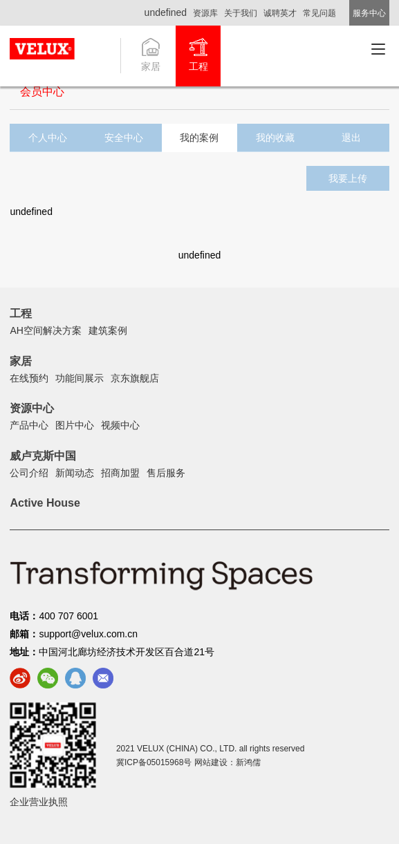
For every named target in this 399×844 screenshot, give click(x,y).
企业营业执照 (39, 801)
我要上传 (347, 178)
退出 (351, 137)
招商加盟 (120, 472)
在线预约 (29, 378)
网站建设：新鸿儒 (227, 762)
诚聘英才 (280, 13)
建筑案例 (108, 330)
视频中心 (120, 425)
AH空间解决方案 (45, 330)
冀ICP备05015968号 (154, 762)
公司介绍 (29, 472)
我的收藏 (275, 137)
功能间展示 (79, 378)
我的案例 (199, 137)
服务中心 (369, 13)
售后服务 (166, 472)
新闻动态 (74, 472)
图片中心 (74, 425)
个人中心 (47, 137)
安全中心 (123, 137)
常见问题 (319, 13)
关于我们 (240, 13)
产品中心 (29, 425)
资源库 (205, 13)
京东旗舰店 (135, 378)
